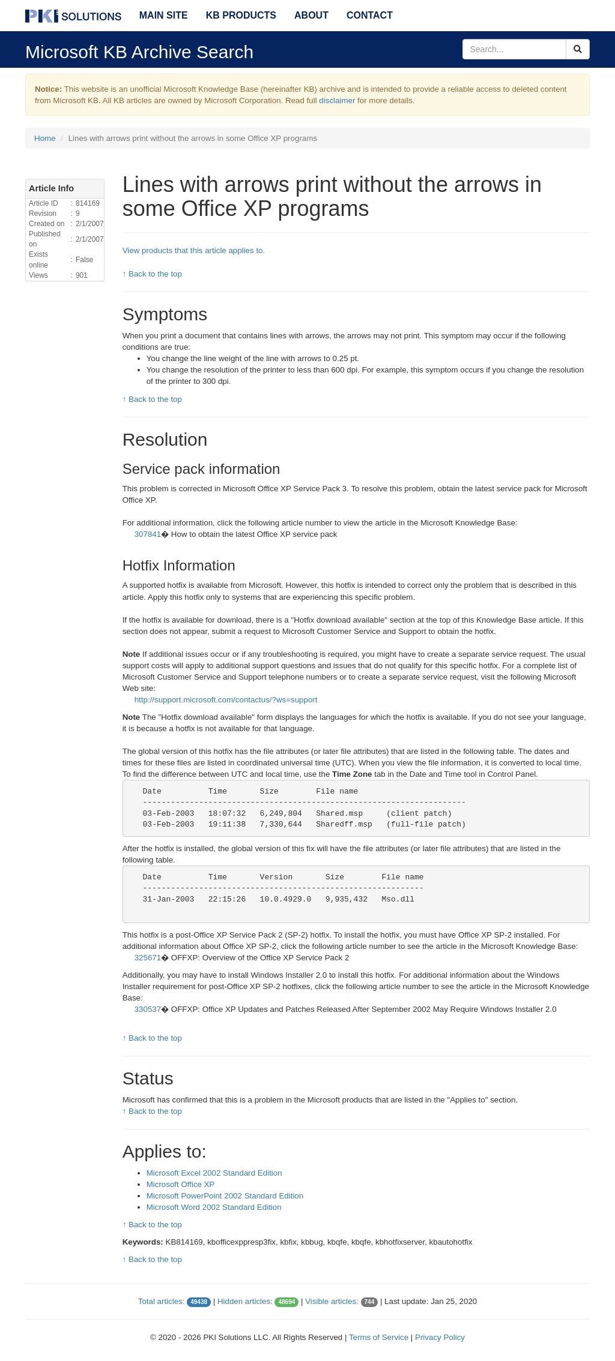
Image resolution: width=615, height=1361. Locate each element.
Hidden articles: (245, 1301)
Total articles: (161, 1301)
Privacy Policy (440, 1337)
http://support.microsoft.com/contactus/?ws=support (226, 699)
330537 (148, 1009)
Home (45, 138)
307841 (148, 534)
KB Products (241, 15)
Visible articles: (332, 1301)
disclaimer (337, 100)
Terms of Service (378, 1337)
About (311, 15)
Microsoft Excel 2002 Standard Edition (214, 1172)
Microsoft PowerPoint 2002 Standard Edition (225, 1195)
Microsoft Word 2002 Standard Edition (214, 1207)
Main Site (163, 15)
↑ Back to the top (152, 273)
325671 (148, 957)
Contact (370, 15)
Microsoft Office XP (181, 1184)
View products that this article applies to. (194, 250)
